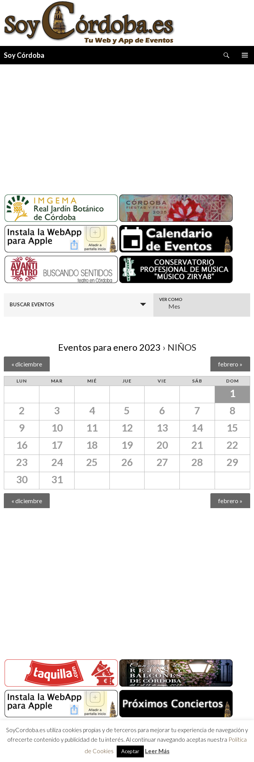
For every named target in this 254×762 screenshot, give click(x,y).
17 (57, 445)
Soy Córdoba (24, 55)
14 (197, 428)
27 (162, 462)
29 (232, 462)
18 (92, 445)
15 (232, 428)
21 (197, 445)
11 (92, 428)
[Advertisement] (127, 126)
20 (162, 445)
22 (232, 445)
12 (127, 428)
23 (22, 462)
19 (127, 445)
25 (92, 462)
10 (57, 428)
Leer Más (157, 750)
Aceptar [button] (130, 751)
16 (22, 445)
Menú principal (245, 55)
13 (162, 428)
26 (127, 462)
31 (57, 479)
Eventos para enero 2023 (109, 347)
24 (57, 462)
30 (22, 479)
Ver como (170, 299)
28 (197, 462)
